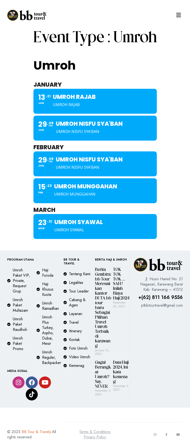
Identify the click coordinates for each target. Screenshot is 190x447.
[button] (179, 15)
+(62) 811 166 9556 (160, 297)
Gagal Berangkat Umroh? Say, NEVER (103, 374)
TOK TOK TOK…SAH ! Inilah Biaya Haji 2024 (121, 284)
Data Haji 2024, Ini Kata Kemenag (121, 372)
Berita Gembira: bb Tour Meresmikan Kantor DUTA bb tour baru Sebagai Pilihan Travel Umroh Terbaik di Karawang (103, 308)
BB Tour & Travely (36, 432)
